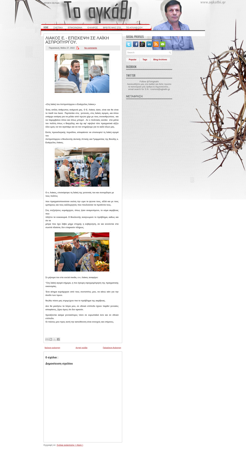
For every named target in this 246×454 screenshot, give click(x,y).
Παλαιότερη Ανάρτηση (112, 348)
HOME (46, 27)
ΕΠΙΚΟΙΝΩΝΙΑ (75, 27)
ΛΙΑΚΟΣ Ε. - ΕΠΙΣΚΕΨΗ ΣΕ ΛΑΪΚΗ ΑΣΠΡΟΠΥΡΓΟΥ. (77, 40)
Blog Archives (160, 59)
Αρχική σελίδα (51, 2)
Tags (145, 59)
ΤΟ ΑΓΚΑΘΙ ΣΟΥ (134, 27)
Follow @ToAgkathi (149, 81)
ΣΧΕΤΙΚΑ (58, 27)
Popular (132, 59)
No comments (90, 48)
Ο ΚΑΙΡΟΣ (92, 27)
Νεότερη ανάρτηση (52, 348)
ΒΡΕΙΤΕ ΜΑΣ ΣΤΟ (112, 27)
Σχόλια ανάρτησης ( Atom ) (70, 445)
